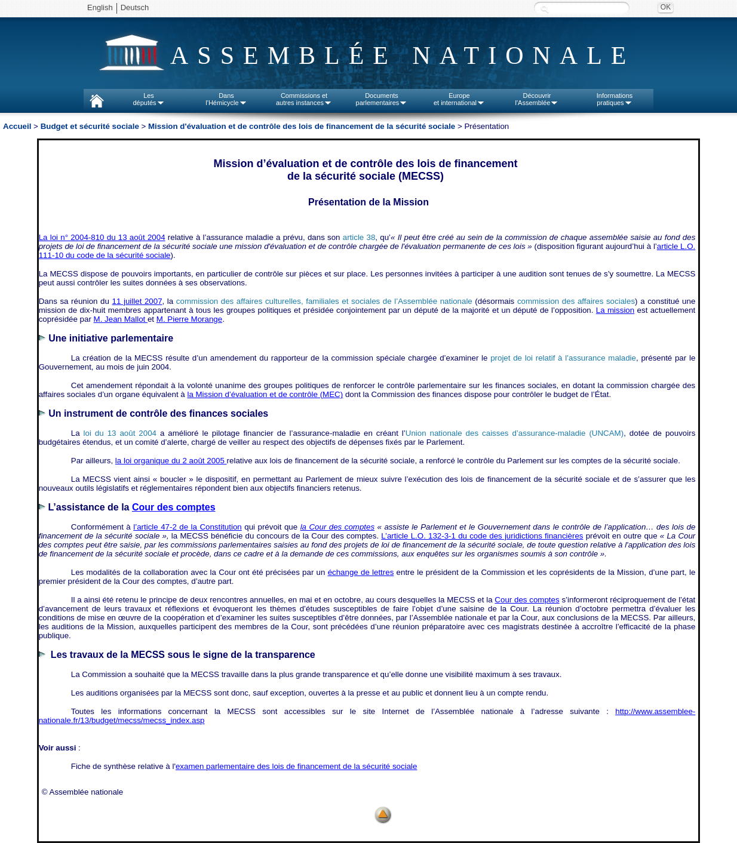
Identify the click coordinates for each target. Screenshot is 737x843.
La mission (615, 310)
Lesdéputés (148, 99)
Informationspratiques (615, 99)
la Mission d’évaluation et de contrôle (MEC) (265, 394)
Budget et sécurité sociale (90, 126)
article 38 (359, 237)
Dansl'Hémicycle (226, 99)
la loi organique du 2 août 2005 (171, 460)
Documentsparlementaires (382, 99)
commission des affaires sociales (576, 301)
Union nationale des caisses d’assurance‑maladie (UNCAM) (515, 433)
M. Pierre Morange (189, 319)
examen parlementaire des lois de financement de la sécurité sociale (296, 766)
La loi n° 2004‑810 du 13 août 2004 (102, 237)
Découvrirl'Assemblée (537, 99)
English (100, 7)
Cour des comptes (527, 599)
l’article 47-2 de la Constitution (187, 526)
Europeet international (459, 99)
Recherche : (544, 9)
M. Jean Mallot (121, 319)
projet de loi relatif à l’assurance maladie (563, 357)
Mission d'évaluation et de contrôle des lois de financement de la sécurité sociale (301, 126)
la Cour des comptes (337, 526)
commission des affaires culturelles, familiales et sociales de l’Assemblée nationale (324, 301)
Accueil (17, 126)
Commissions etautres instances (304, 99)
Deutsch (135, 7)
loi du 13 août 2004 (120, 433)
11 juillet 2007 (137, 301)
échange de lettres (361, 572)
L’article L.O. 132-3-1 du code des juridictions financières (482, 535)
